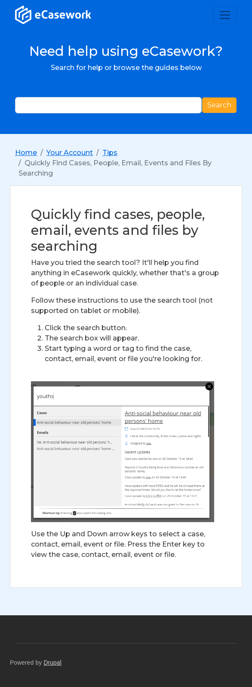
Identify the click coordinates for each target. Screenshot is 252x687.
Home (26, 153)
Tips (109, 153)
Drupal (52, 663)
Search (219, 105)
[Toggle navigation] (225, 15)
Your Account (69, 153)
